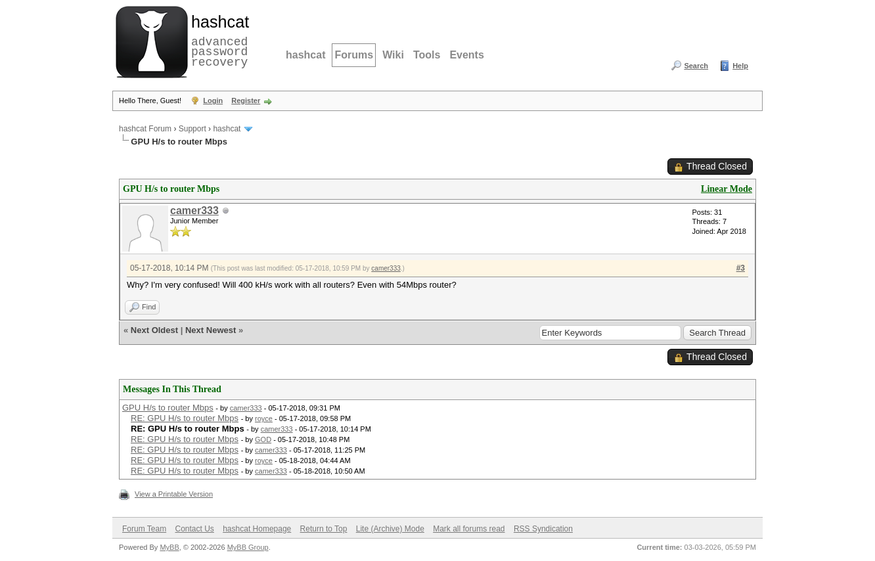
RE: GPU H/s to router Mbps (184, 418)
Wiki (393, 54)
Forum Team (144, 528)
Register (245, 100)
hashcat (305, 54)
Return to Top (324, 528)
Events (466, 54)
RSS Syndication (543, 528)
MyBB (169, 547)
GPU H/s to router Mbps (167, 408)
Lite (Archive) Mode (390, 528)
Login (213, 100)
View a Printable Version (174, 494)
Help (740, 66)
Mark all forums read (469, 528)
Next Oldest (154, 330)
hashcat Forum (145, 128)
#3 (740, 268)
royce (264, 418)
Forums (353, 54)
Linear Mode (726, 189)
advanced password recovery (217, 40)
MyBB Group (248, 547)
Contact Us (194, 528)
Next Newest (210, 330)
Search (696, 66)
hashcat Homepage (257, 528)
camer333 (194, 210)
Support (192, 128)
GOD (263, 439)
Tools (426, 54)
